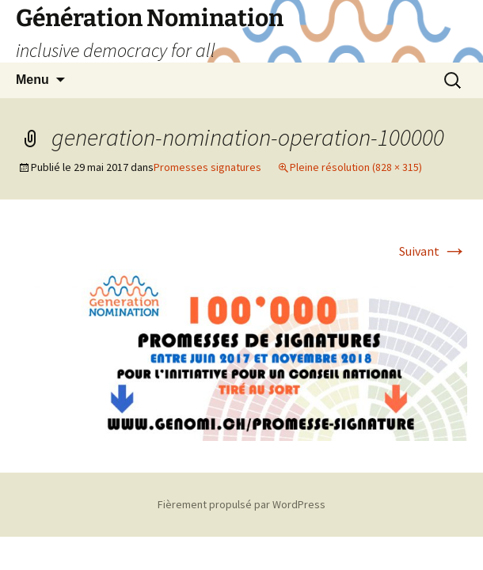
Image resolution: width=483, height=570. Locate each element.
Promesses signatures (207, 167)
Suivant (433, 251)
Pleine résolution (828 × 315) (356, 167)
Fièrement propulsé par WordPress (241, 504)
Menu (32, 79)
